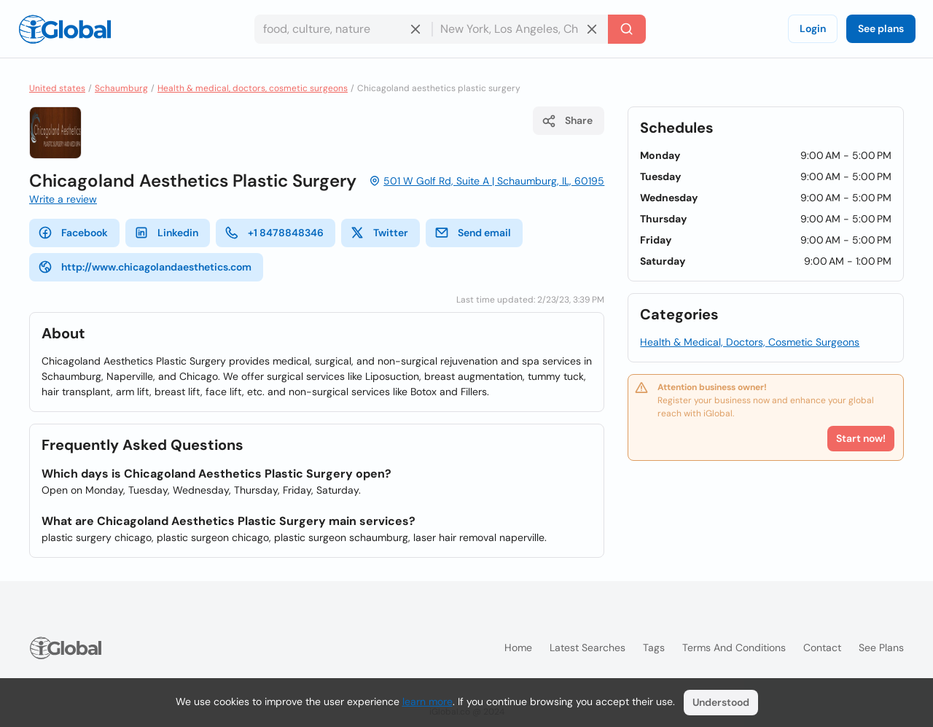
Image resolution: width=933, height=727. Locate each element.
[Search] (627, 29)
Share (567, 121)
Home (518, 647)
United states (57, 88)
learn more (427, 701)
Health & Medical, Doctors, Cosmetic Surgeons (749, 342)
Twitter (379, 232)
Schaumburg (121, 88)
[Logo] (64, 29)
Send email (472, 232)
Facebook (73, 232)
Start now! (861, 438)
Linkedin (166, 232)
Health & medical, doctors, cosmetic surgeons (252, 88)
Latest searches (587, 647)
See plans (881, 28)
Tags (654, 647)
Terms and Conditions (734, 647)
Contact (822, 647)
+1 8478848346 (274, 232)
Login (813, 28)
